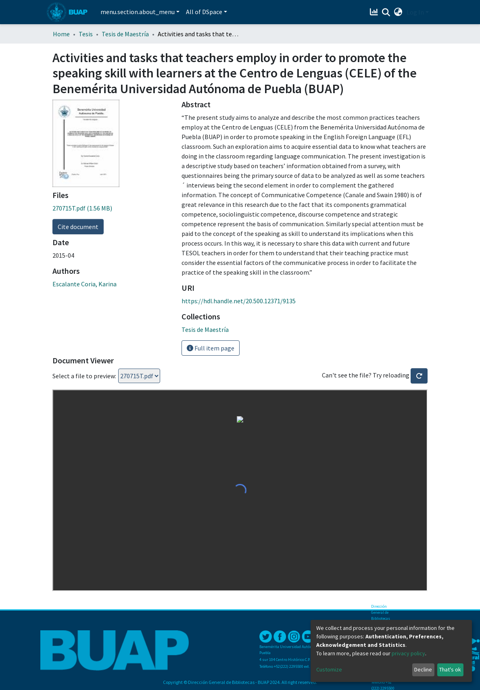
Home (61, 34)
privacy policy (408, 653)
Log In (415, 12)
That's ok (450, 669)
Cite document (78, 227)
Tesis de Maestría (125, 34)
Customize (329, 669)
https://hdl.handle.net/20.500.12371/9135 (239, 301)
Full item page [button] (210, 348)
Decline (423, 669)
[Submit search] (386, 12)
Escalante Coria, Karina (84, 284)
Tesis (86, 34)
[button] (398, 12)
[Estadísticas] (375, 12)
